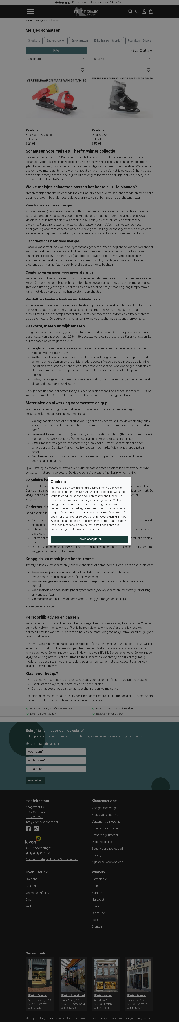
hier (60, 516)
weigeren (102, 520)
